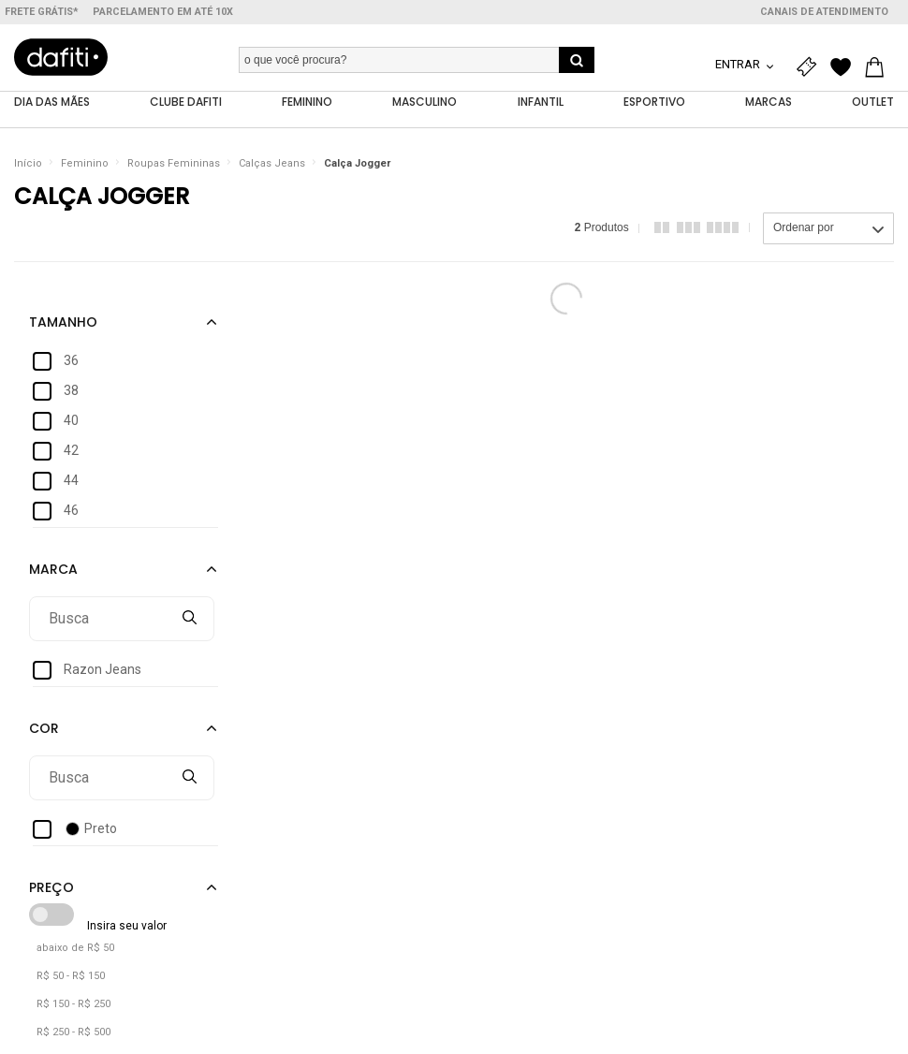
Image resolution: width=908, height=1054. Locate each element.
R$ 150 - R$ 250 (73, 1004)
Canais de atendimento (824, 12)
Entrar (739, 64)
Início (28, 163)
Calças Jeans (272, 163)
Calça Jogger (357, 163)
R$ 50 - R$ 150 (71, 976)
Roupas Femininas (173, 163)
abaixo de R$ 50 (75, 948)
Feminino (85, 163)
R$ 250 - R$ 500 (73, 1032)
